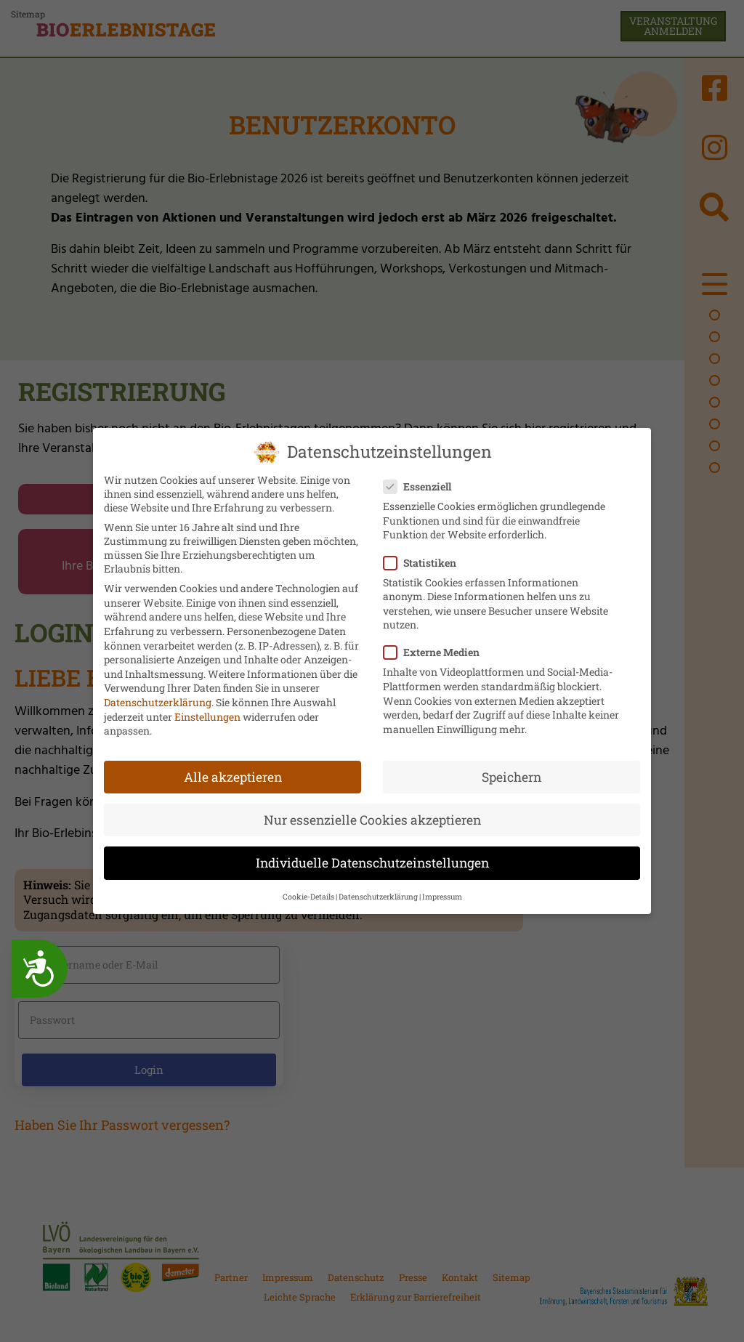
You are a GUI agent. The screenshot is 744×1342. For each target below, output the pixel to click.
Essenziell (422, 483)
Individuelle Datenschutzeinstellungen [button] (372, 859)
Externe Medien (436, 648)
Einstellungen (207, 712)
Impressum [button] (442, 893)
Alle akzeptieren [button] (233, 772)
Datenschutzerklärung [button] (378, 893)
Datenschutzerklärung (157, 699)
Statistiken (424, 558)
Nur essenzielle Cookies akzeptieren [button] (372, 816)
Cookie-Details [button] (308, 893)
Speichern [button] (511, 772)
